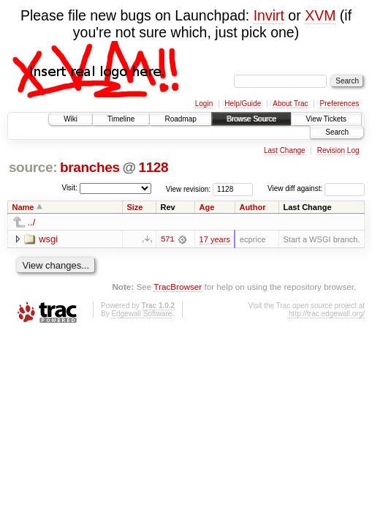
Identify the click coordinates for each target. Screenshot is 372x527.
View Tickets (326, 119)
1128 (153, 167)
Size (134, 207)
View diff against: (316, 188)
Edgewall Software (141, 314)
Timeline (120, 119)
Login (204, 104)
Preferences (340, 104)
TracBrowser (177, 286)
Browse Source (251, 119)
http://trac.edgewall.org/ (327, 314)
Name (23, 207)
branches (90, 167)
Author (252, 207)
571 (167, 239)
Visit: (69, 188)
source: (33, 167)
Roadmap (180, 119)
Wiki (70, 119)
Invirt (269, 15)
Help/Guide (242, 104)
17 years (215, 239)
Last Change (284, 150)
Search (337, 132)
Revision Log (338, 150)
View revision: (188, 188)
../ (32, 222)
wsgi (48, 238)
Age (207, 207)
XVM (320, 15)
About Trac (290, 104)
